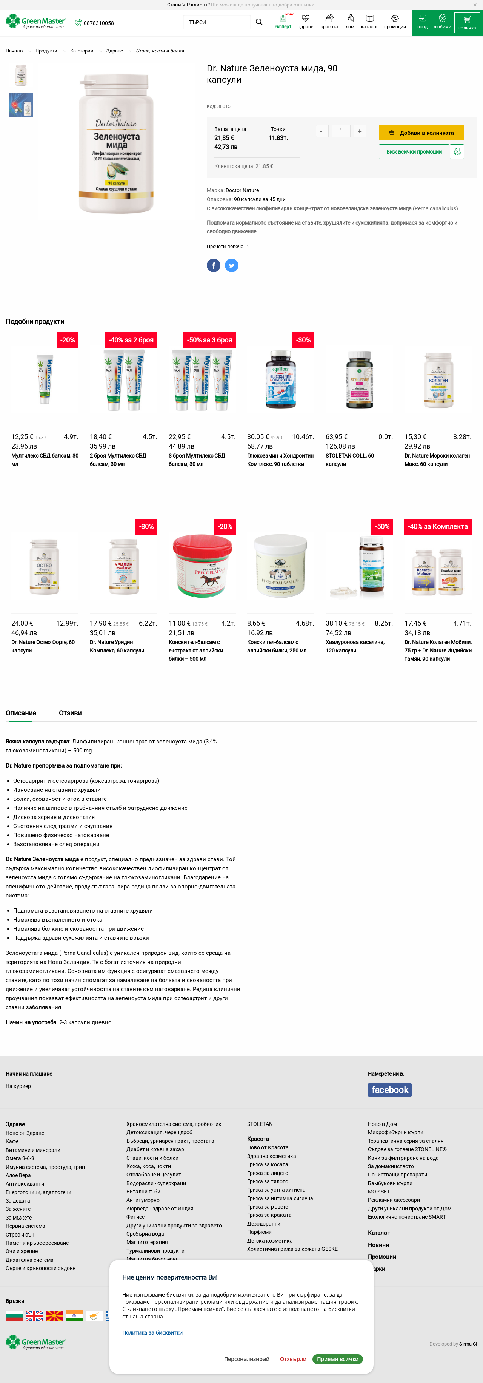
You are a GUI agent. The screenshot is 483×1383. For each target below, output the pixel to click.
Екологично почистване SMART (407, 1217)
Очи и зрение (22, 1251)
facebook (390, 1090)
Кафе (12, 1141)
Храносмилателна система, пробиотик (174, 1124)
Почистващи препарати (397, 1175)
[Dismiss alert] (475, 5)
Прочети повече (228, 246)
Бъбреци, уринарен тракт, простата (170, 1141)
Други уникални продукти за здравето (174, 1226)
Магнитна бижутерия (152, 1259)
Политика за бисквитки (152, 1332)
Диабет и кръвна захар (155, 1149)
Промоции (382, 1256)
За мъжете (19, 1218)
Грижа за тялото (267, 1181)
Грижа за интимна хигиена (280, 1198)
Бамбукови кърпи (390, 1183)
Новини (378, 1245)
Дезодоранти (263, 1224)
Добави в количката (421, 133)
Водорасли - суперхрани (156, 1183)
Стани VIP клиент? (188, 5)
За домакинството (391, 1166)
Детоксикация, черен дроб (159, 1132)
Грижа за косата (267, 1164)
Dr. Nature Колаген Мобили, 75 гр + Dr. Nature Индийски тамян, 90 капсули (438, 650)
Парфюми (259, 1232)
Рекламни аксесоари (394, 1200)
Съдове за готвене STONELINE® (407, 1149)
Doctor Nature (242, 190)
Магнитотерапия (147, 1242)
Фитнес (135, 1217)
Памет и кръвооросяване (37, 1243)
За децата (18, 1201)
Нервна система (25, 1226)
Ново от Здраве (25, 1133)
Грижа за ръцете (267, 1207)
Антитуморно (143, 1200)
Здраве (15, 1124)
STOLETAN (260, 1124)
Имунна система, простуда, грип (45, 1167)
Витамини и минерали (33, 1150)
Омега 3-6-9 (20, 1158)
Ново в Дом (382, 1124)
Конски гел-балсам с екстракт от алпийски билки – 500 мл (196, 650)
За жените (18, 1209)
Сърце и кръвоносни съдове (40, 1268)
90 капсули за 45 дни (260, 199)
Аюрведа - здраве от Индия (160, 1209)
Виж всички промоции (414, 152)
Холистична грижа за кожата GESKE (292, 1249)
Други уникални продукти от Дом (409, 1209)
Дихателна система (30, 1260)
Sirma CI (468, 1344)
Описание (21, 713)
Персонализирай (246, 1359)
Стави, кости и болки (152, 1158)
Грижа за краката (269, 1215)
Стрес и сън (20, 1235)
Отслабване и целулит (153, 1175)
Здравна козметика (271, 1156)
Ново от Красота (268, 1147)
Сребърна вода (145, 1234)
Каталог (378, 1233)
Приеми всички (337, 1359)
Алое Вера (18, 1175)
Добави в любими (458, 153)
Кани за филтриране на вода (403, 1158)
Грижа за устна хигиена (276, 1190)
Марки (376, 1269)
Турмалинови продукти (155, 1251)
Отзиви (70, 713)
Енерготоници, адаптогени (38, 1192)
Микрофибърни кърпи (395, 1132)
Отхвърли (293, 1359)
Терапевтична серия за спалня (406, 1141)
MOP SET (379, 1192)
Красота (258, 1138)
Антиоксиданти (25, 1184)
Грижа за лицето (267, 1173)
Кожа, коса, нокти (148, 1166)
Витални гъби (143, 1192)
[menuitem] (467, 23)
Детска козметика (270, 1241)
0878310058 (99, 23)
